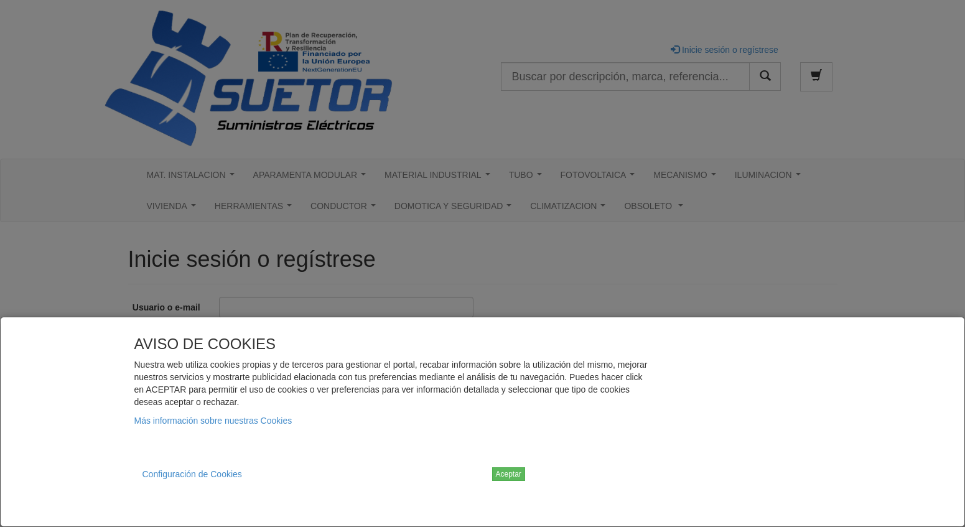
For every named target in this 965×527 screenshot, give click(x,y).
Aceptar (508, 474)
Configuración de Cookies (192, 474)
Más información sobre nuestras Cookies (213, 421)
